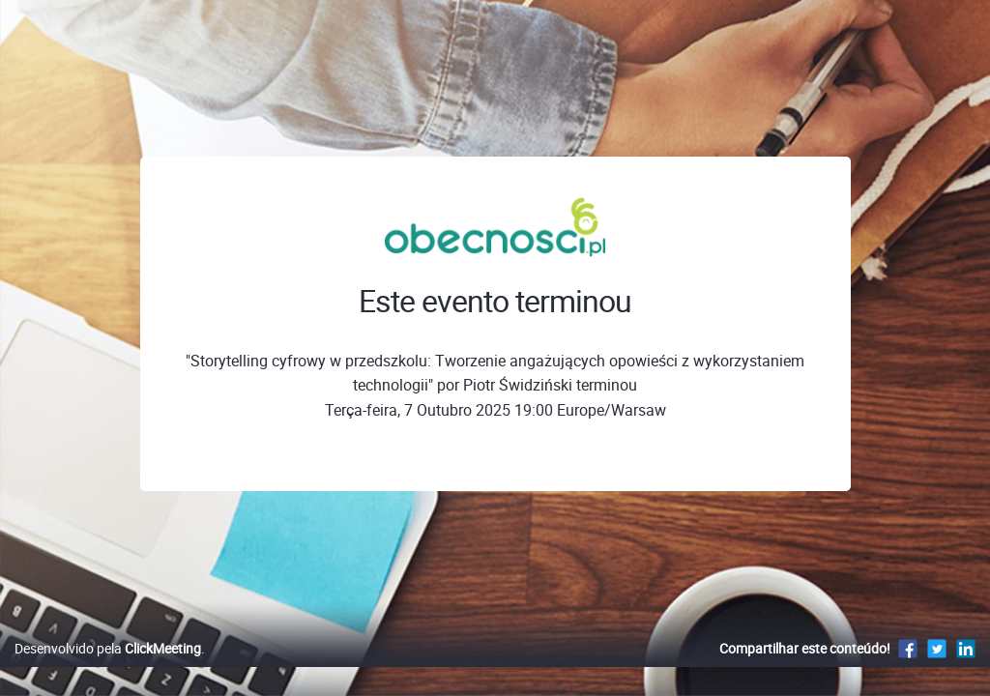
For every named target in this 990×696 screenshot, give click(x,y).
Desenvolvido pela (108, 668)
